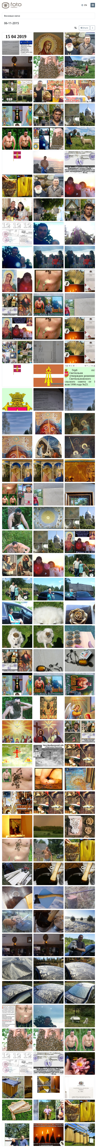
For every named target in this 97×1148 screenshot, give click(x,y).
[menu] (92, 5)
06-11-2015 (11, 23)
